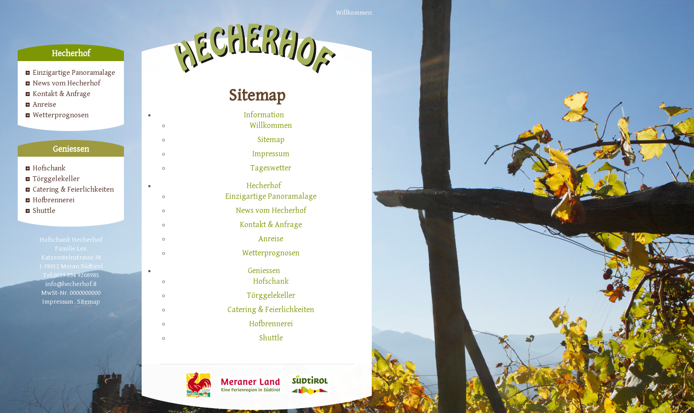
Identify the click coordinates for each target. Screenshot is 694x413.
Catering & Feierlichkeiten (73, 189)
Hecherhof (264, 185)
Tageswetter (271, 168)
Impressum (57, 301)
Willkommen (354, 12)
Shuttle (44, 210)
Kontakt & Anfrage (61, 93)
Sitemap (88, 301)
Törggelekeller (56, 178)
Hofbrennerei (53, 200)
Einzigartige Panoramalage (74, 72)
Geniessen (264, 270)
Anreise (44, 104)
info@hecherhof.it (71, 284)
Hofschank (49, 168)
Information (264, 115)
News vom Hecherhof (66, 83)
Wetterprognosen (61, 115)
